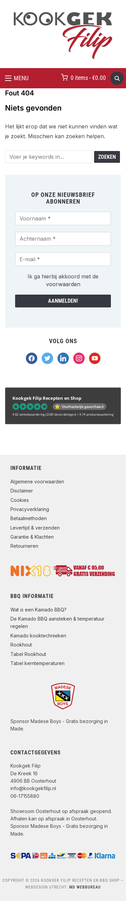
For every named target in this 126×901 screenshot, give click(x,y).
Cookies (19, 500)
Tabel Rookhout (28, 654)
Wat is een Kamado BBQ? (38, 609)
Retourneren (24, 546)
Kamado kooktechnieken (38, 635)
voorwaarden (63, 284)
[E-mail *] (63, 259)
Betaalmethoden (28, 518)
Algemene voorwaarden (37, 481)
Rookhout (21, 645)
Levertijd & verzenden (35, 528)
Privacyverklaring (29, 509)
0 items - (88, 77)
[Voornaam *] (63, 218)
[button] (17, 78)
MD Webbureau (85, 887)
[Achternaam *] (63, 238)
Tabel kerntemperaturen (37, 663)
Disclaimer (21, 490)
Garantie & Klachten (32, 537)
